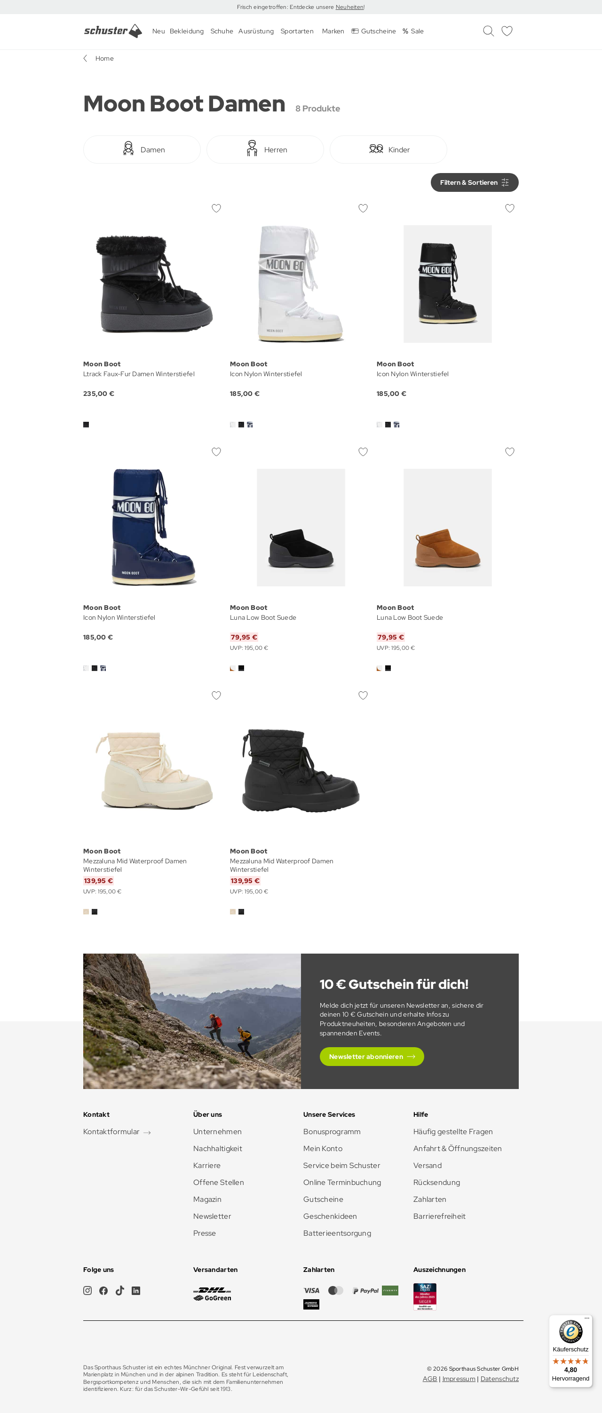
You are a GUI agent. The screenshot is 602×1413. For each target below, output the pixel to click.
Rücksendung (436, 1182)
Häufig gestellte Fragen (453, 1132)
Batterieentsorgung (337, 1233)
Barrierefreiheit (439, 1216)
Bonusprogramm (332, 1132)
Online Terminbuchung (342, 1182)
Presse (204, 1233)
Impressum (459, 1378)
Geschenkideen (330, 1216)
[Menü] (587, 1320)
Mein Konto (322, 1148)
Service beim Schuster (341, 1165)
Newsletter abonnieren (366, 1056)
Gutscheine (323, 1199)
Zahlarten (430, 1199)
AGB (430, 1378)
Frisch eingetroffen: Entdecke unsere (286, 7)
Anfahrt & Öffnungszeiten (457, 1148)
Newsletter (212, 1216)
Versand (427, 1165)
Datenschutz (500, 1378)
